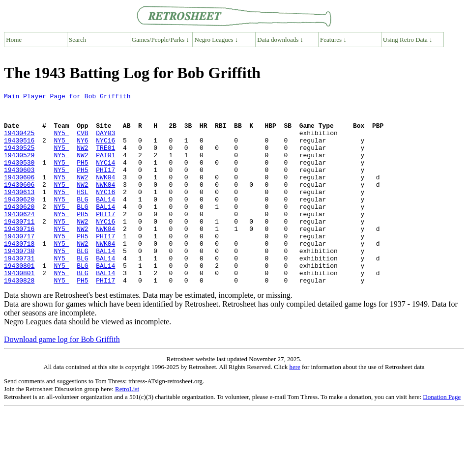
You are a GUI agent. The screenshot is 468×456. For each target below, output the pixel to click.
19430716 (19, 256)
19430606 (19, 194)
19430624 (19, 238)
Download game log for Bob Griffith (62, 377)
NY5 (61, 141)
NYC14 (105, 176)
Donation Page (442, 435)
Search (77, 39)
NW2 (82, 159)
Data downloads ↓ (280, 39)
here (294, 405)
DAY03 (105, 141)
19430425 (19, 141)
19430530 (19, 176)
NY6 (82, 150)
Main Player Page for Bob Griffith (67, 97)
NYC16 (105, 150)
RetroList (127, 427)
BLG (82, 221)
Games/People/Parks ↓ (160, 39)
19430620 (19, 221)
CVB (82, 141)
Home (14, 39)
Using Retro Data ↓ (408, 39)
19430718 (19, 274)
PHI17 (105, 185)
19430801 (19, 300)
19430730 (19, 283)
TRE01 (105, 159)
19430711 (19, 247)
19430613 (19, 212)
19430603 (19, 185)
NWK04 (105, 194)
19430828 (19, 318)
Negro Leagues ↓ (216, 39)
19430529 (19, 168)
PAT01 (105, 168)
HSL (82, 212)
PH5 (82, 176)
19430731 (19, 291)
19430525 (19, 159)
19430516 (19, 150)
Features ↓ (333, 39)
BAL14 (105, 221)
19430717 (19, 265)
